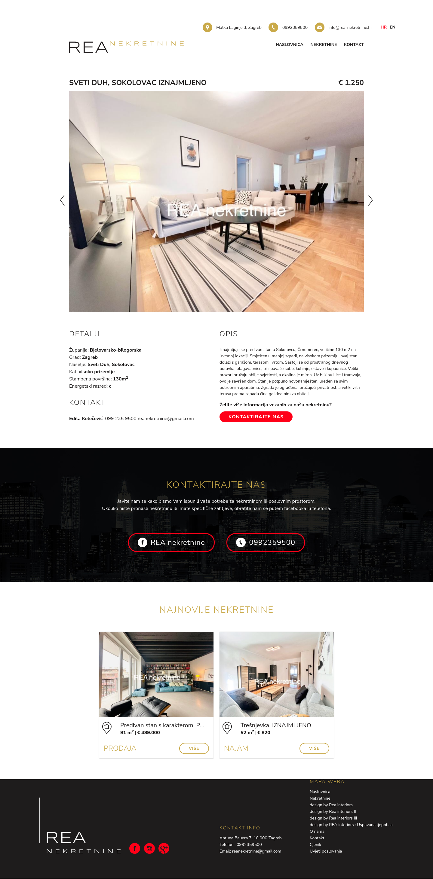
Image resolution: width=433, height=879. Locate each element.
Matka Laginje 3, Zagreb (238, 27)
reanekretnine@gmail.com (256, 851)
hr (384, 27)
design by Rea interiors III (333, 818)
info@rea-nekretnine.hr (350, 27)
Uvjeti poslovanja (326, 851)
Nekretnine (324, 44)
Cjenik (315, 845)
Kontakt (354, 44)
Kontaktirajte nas (256, 417)
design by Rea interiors (331, 805)
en (392, 27)
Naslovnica (289, 44)
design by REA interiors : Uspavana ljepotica (351, 825)
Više (194, 749)
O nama (317, 832)
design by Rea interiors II (333, 812)
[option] (216, 201)
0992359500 (295, 27)
